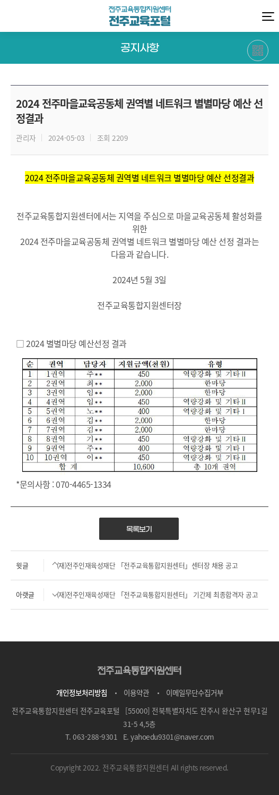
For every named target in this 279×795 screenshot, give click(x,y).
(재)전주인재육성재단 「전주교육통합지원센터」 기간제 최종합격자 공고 (134, 594)
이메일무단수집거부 (194, 692)
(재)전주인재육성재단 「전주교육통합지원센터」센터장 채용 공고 (124, 565)
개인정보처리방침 (81, 692)
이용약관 (136, 692)
